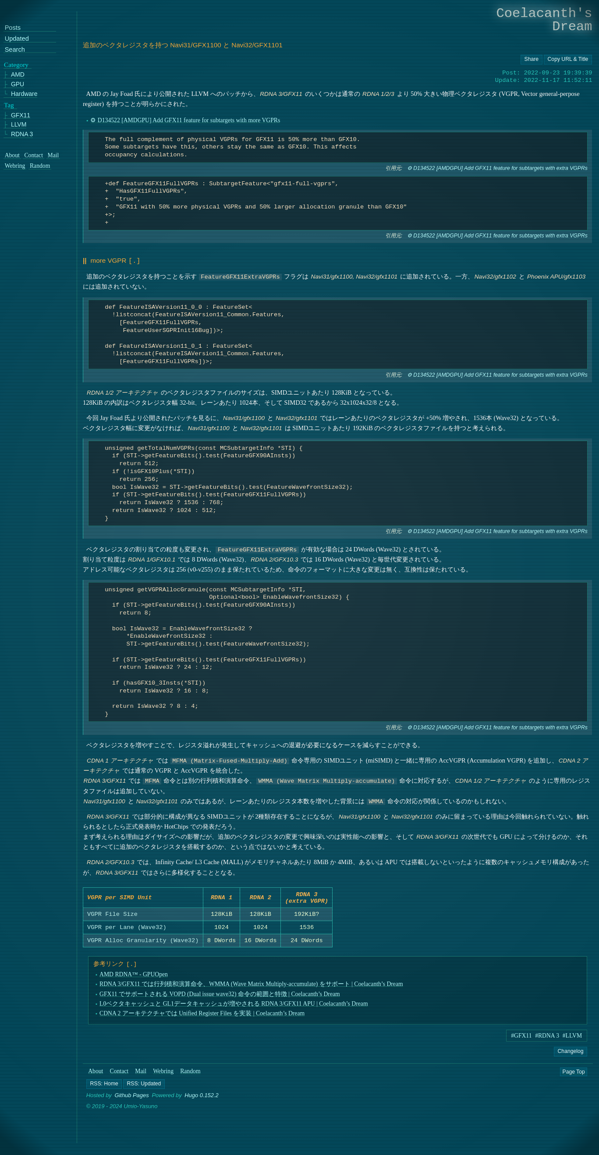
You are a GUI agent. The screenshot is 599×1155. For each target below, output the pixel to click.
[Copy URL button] (531, 59)
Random (190, 1073)
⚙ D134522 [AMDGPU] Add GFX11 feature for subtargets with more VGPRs (185, 120)
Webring (163, 1073)
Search (15, 49)
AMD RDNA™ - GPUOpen (133, 977)
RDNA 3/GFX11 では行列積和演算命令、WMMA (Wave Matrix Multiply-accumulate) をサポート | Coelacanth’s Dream (251, 986)
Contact (119, 1073)
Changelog (570, 1054)
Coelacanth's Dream (544, 19)
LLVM (18, 125)
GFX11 (20, 115)
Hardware (24, 94)
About (95, 1073)
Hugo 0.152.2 (201, 1098)
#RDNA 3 (547, 1038)
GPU (17, 84)
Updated (17, 38)
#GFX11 (521, 1038)
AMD (18, 75)
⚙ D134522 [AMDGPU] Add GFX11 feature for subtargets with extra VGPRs (497, 168)
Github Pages (132, 1098)
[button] (104, 1086)
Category (16, 64)
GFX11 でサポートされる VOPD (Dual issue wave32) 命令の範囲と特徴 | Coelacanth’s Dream (219, 996)
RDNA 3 (22, 134)
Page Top (574, 1074)
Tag (9, 105)
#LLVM (572, 1038)
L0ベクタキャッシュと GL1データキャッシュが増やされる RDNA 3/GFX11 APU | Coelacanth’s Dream (233, 1006)
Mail (140, 1073)
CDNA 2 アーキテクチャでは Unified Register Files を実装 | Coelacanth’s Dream (202, 1016)
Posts (13, 28)
